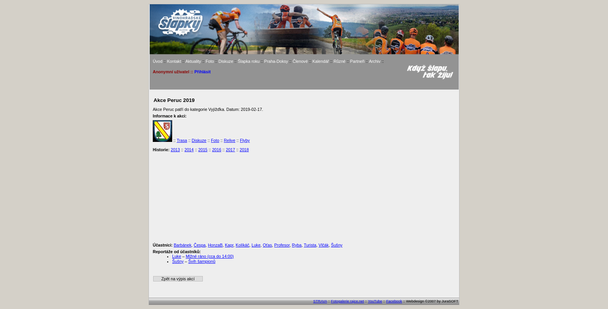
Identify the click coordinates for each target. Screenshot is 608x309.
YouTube (375, 301)
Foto (210, 61)
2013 (175, 149)
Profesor (282, 245)
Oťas (267, 245)
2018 (244, 149)
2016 (216, 149)
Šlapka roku (248, 61)
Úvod (157, 61)
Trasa (182, 140)
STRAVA (320, 301)
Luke (256, 245)
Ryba (297, 245)
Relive (229, 140)
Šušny (337, 245)
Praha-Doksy (276, 61)
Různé (339, 61)
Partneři (357, 61)
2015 (202, 149)
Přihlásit (202, 71)
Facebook (394, 301)
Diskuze (225, 61)
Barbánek (183, 245)
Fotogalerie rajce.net (347, 301)
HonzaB (215, 245)
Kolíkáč (242, 245)
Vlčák (324, 245)
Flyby (245, 140)
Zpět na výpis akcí (178, 278)
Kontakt (174, 61)
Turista (310, 245)
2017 (230, 149)
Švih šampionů (201, 261)
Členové (300, 61)
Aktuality (193, 61)
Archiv (374, 61)
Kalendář (321, 61)
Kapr (229, 245)
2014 (189, 149)
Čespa (199, 245)
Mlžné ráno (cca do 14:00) (210, 256)
